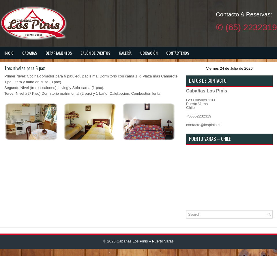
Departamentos (59, 53)
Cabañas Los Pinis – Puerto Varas (145, 241)
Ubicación (149, 53)
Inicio (9, 53)
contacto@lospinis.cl (203, 125)
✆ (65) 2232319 (246, 27)
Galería (125, 53)
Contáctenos (177, 53)
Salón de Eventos (95, 53)
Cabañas (29, 53)
